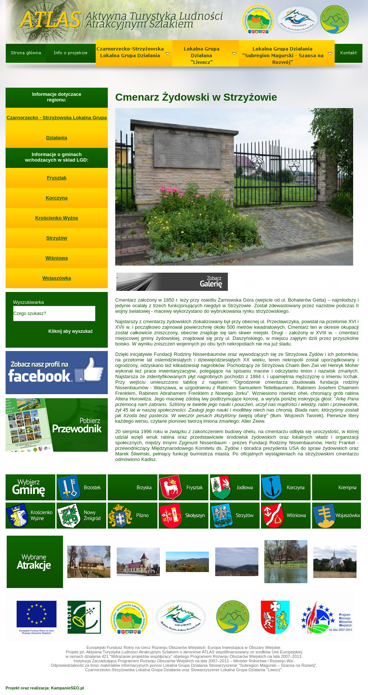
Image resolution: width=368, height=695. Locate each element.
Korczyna (57, 198)
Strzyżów (56, 238)
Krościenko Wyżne (56, 218)
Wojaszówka (56, 278)
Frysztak (57, 178)
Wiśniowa (57, 258)
